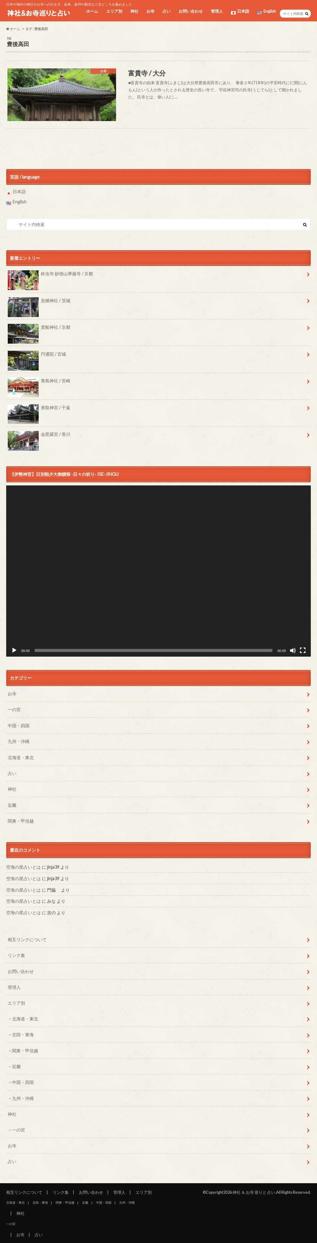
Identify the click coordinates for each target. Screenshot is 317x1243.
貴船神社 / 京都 (39, 329)
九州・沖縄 (18, 741)
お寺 (150, 11)
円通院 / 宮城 (37, 356)
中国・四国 (18, 725)
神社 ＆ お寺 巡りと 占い (253, 1192)
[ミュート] (293, 650)
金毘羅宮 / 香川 (39, 436)
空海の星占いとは (23, 867)
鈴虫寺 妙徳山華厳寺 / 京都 (50, 275)
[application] (158, 571)
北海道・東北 (21, 757)
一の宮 (14, 709)
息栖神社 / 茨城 (39, 302)
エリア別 (114, 11)
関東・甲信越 (21, 821)
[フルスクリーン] (303, 650)
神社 (134, 11)
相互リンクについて (27, 939)
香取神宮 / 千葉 (39, 409)
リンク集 (16, 955)
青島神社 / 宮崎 (39, 383)
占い (167, 11)
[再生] (14, 650)
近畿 (12, 805)
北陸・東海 (23, 1034)
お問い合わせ (191, 11)
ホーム (92, 11)
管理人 (217, 11)
